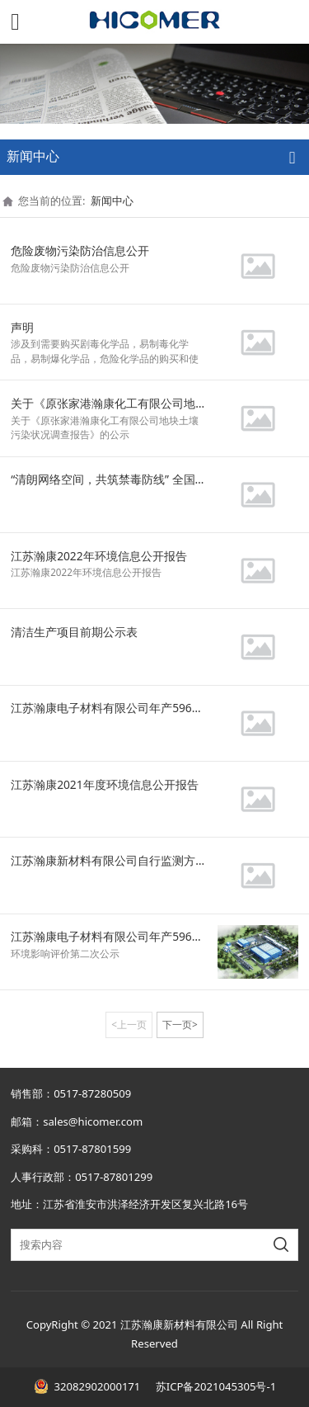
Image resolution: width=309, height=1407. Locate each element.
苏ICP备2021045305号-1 (214, 1386)
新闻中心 (112, 200)
